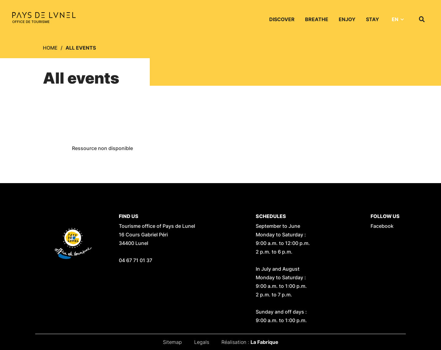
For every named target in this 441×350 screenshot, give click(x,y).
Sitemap (172, 342)
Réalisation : (249, 342)
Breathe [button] (316, 19)
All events (81, 48)
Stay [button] (372, 19)
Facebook (382, 226)
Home (50, 48)
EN (395, 19)
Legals (201, 342)
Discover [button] (282, 19)
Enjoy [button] (347, 19)
